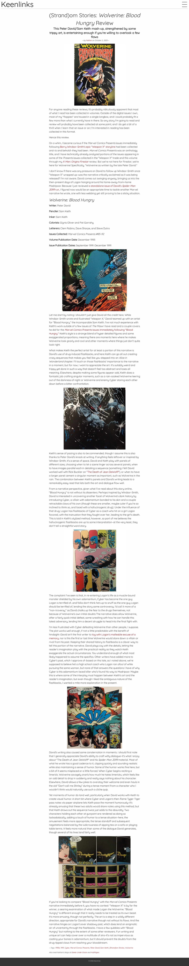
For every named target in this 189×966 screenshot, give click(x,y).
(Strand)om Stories (116, 948)
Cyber (67, 948)
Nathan (89, 40)
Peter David (94, 948)
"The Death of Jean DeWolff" (103, 471)
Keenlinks (97, 961)
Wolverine (129, 948)
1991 (62, 948)
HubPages (95, 952)
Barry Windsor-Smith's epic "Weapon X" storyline (87, 146)
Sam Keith (104, 948)
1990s (57, 948)
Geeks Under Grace (79, 952)
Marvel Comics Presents (79, 948)
